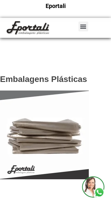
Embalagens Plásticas (43, 79)
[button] (83, 26)
